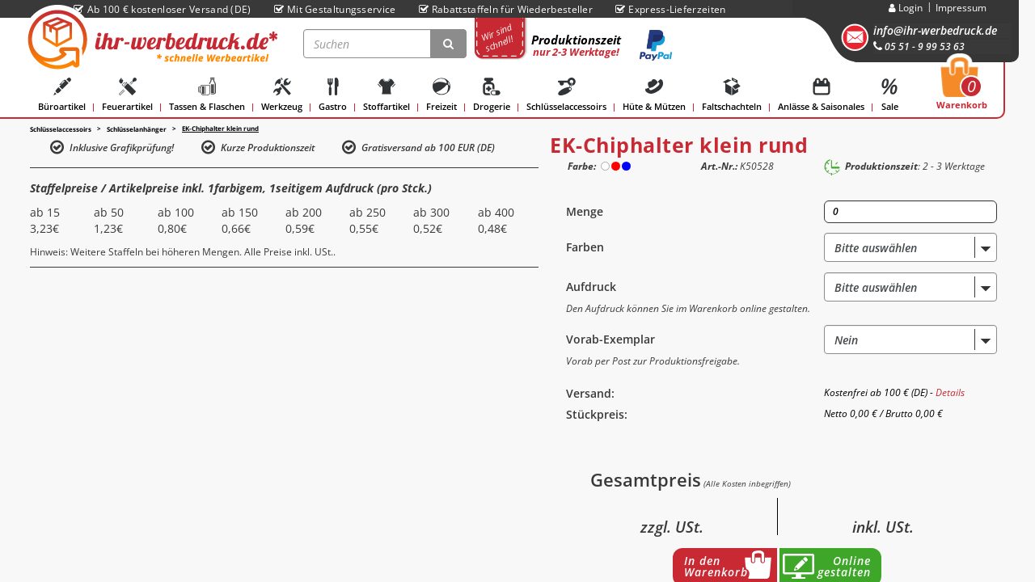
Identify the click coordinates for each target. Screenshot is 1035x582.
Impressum (961, 8)
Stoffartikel (386, 95)
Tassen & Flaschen (207, 95)
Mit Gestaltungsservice (335, 9)
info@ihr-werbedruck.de (935, 30)
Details (950, 392)
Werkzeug (281, 95)
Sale (889, 95)
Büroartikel (62, 95)
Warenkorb (961, 88)
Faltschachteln (732, 95)
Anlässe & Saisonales (821, 95)
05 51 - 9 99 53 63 (919, 46)
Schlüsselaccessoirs (566, 95)
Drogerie (491, 95)
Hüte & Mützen (654, 95)
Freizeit (441, 95)
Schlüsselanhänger (137, 128)
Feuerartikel (127, 95)
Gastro (333, 95)
